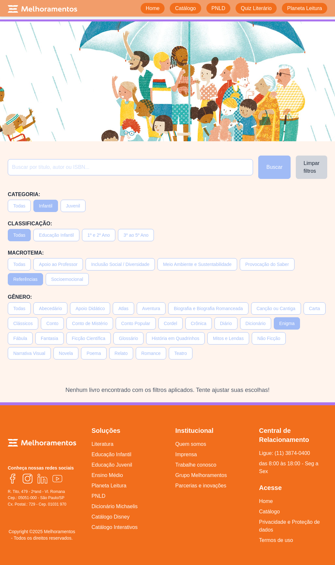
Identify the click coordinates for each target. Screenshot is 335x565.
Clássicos (23, 323)
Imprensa (186, 454)
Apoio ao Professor (58, 264)
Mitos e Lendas (228, 338)
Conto (52, 323)
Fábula (20, 338)
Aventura (151, 308)
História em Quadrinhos (175, 338)
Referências (25, 279)
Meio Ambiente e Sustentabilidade (197, 264)
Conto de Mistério (90, 323)
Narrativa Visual (29, 353)
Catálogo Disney (111, 517)
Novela (66, 353)
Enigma (287, 323)
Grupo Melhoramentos (201, 475)
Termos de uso (276, 540)
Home (266, 501)
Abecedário (50, 308)
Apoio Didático (90, 308)
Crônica (198, 323)
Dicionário (256, 323)
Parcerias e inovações (200, 485)
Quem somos (190, 444)
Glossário (128, 338)
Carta (314, 308)
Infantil (45, 205)
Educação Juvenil (112, 465)
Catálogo (269, 511)
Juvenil (73, 205)
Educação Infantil (56, 235)
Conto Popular (135, 323)
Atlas (123, 308)
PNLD (99, 496)
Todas (19, 205)
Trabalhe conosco (195, 465)
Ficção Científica (88, 338)
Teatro (180, 353)
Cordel (170, 323)
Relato (121, 353)
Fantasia (49, 338)
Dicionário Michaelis (115, 506)
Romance (151, 353)
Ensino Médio (107, 475)
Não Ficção (268, 338)
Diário (226, 323)
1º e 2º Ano (98, 235)
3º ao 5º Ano (135, 235)
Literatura (103, 444)
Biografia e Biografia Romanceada (208, 308)
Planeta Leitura (109, 485)
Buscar (274, 167)
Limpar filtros (311, 167)
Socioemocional (67, 279)
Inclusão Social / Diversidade (120, 264)
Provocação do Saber (267, 264)
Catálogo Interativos (115, 527)
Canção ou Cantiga (276, 308)
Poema (94, 353)
